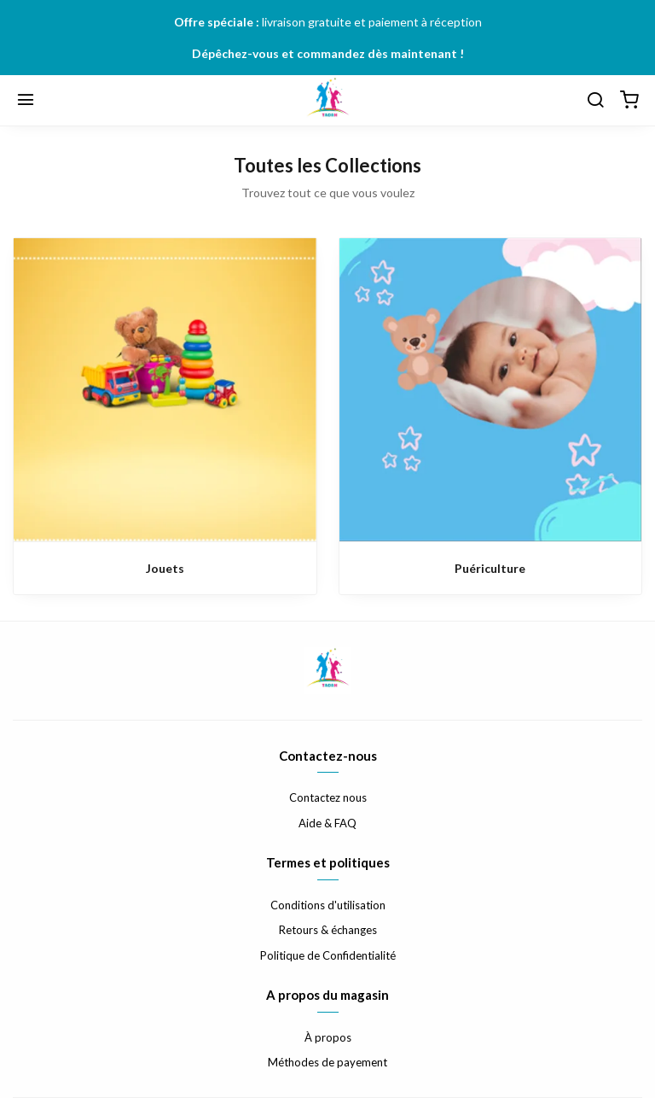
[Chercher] (595, 101)
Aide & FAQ (327, 823)
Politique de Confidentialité (328, 955)
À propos (327, 1037)
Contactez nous (328, 797)
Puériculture (490, 568)
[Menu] (25, 101)
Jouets (165, 568)
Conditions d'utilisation (327, 905)
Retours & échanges (328, 930)
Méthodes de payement (327, 1062)
